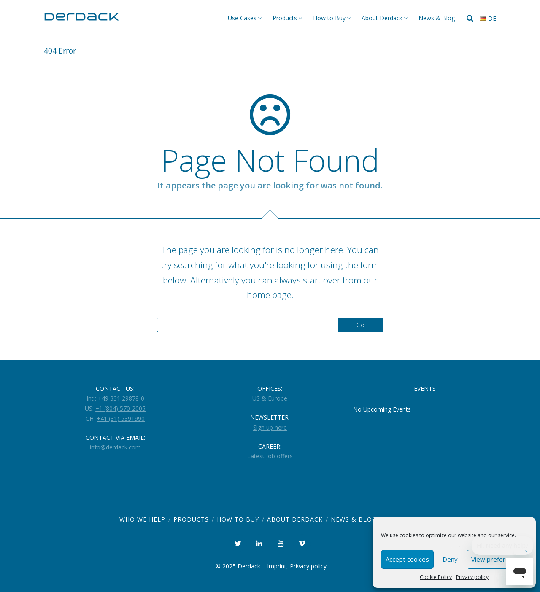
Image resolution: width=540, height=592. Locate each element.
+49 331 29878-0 (121, 398)
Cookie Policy (436, 577)
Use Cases (242, 18)
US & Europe (269, 398)
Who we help (142, 519)
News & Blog (436, 18)
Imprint (276, 566)
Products (285, 18)
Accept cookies (407, 559)
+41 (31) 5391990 (121, 418)
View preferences (497, 559)
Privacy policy (472, 577)
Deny (450, 559)
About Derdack (382, 18)
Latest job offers (270, 456)
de (488, 18)
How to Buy (329, 18)
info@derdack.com (115, 447)
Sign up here (270, 427)
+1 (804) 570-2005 (120, 408)
